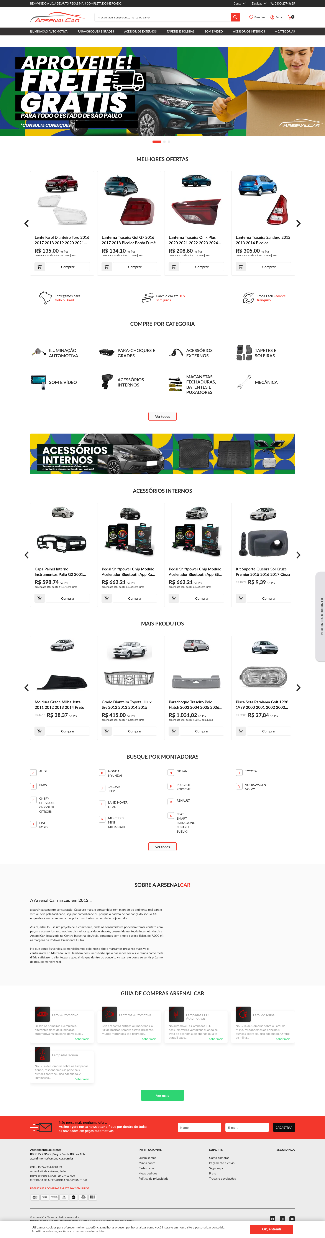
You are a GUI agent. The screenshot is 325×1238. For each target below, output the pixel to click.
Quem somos (147, 1157)
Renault (183, 800)
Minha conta (147, 1163)
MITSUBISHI (116, 827)
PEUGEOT (184, 785)
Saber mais (82, 1039)
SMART (182, 818)
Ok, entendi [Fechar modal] (271, 1229)
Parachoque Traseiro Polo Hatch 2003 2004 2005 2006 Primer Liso (194, 704)
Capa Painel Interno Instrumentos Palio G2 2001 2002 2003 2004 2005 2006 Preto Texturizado (59, 572)
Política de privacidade (154, 1178)
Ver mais (162, 1095)
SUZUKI (182, 831)
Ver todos (162, 416)
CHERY (44, 798)
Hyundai (115, 775)
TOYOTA (251, 771)
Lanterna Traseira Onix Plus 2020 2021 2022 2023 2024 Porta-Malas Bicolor (193, 240)
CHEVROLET (48, 803)
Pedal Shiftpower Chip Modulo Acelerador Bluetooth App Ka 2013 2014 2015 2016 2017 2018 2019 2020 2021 (128, 572)
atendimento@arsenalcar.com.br (51, 1158)
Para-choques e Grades (96, 31)
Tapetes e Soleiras (180, 31)
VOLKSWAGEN (255, 785)
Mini (111, 822)
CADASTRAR (284, 1127)
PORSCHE (184, 789)
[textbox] (163, 17)
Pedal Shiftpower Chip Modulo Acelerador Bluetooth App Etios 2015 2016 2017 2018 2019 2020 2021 (196, 572)
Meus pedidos (148, 1173)
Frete (212, 1173)
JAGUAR (114, 787)
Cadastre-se (146, 1168)
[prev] (26, 223)
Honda (113, 771)
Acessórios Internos (249, 31)
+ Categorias (285, 31)
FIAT (42, 823)
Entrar (279, 17)
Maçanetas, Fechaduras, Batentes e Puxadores (191, 384)
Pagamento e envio (222, 1163)
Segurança (216, 1168)
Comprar (68, 267)
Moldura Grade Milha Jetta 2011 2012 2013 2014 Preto (59, 704)
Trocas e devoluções (222, 1178)
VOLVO (250, 789)
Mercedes (116, 818)
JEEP (111, 791)
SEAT (180, 814)
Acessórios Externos (140, 31)
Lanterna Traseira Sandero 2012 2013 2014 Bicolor (263, 240)
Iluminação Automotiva (48, 31)
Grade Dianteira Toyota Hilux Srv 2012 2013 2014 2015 (126, 704)
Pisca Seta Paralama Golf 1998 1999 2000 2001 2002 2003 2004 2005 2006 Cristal (262, 704)
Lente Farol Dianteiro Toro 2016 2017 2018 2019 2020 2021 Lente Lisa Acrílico (62, 240)
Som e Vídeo (214, 31)
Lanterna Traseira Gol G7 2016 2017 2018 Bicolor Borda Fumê (129, 240)
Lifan (112, 807)
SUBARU (183, 827)
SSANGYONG (186, 823)
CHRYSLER (46, 807)
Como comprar (219, 1157)
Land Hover (118, 802)
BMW (43, 785)
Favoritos (259, 17)
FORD (43, 827)
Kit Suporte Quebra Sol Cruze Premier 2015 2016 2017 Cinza (263, 572)
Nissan (182, 771)
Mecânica (257, 382)
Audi (43, 771)
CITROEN (45, 811)
